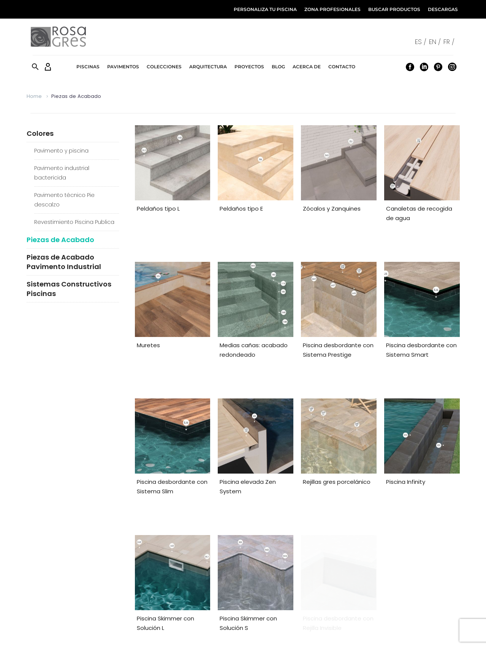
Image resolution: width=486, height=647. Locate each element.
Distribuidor (47, 593)
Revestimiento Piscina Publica (74, 222)
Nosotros (448, 634)
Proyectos (249, 66)
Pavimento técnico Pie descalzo (64, 199)
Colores (40, 133)
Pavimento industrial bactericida (61, 172)
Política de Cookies (315, 634)
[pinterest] (279, 580)
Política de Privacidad (372, 634)
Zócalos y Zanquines (332, 209)
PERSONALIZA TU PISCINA (265, 9)
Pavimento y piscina (61, 150)
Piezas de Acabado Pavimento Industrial (64, 261)
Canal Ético (418, 634)
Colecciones (164, 66)
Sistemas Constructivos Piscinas (69, 288)
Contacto (341, 66)
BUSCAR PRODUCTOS (394, 9)
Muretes (148, 319)
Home (34, 96)
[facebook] (258, 580)
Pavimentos (123, 66)
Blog (278, 66)
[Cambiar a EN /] (436, 41)
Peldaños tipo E (241, 209)
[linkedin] (269, 580)
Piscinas (88, 66)
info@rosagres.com (396, 593)
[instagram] (290, 580)
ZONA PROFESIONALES (332, 9)
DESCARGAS (443, 9)
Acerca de (307, 66)
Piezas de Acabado (60, 239)
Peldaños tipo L (158, 209)
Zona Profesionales (171, 582)
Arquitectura (208, 66)
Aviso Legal (273, 634)
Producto (45, 582)
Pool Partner (49, 605)
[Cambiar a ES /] (422, 41)
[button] (35, 66)
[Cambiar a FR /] (450, 41)
